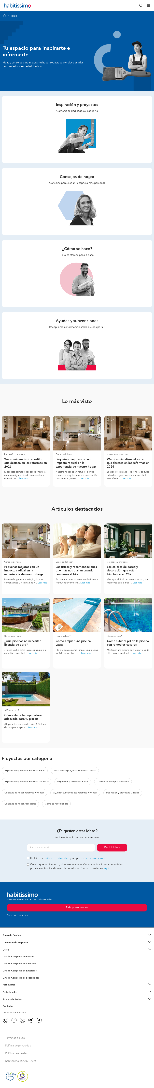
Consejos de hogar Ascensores (20, 804)
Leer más (23, 478)
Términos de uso (95, 858)
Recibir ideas (112, 847)
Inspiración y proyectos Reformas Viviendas (26, 782)
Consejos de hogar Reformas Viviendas (24, 793)
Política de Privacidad (56, 858)
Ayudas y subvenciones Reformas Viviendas (75, 793)
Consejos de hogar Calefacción (113, 782)
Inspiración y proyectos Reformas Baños (24, 771)
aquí (106, 868)
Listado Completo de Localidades (21, 978)
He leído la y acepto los (66, 858)
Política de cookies (16, 1053)
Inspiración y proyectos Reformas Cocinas (75, 771)
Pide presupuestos (77, 1082)
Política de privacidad (18, 1045)
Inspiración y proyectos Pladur (72, 782)
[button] (77, 935)
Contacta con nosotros (14, 1013)
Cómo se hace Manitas (56, 804)
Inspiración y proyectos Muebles (122, 793)
